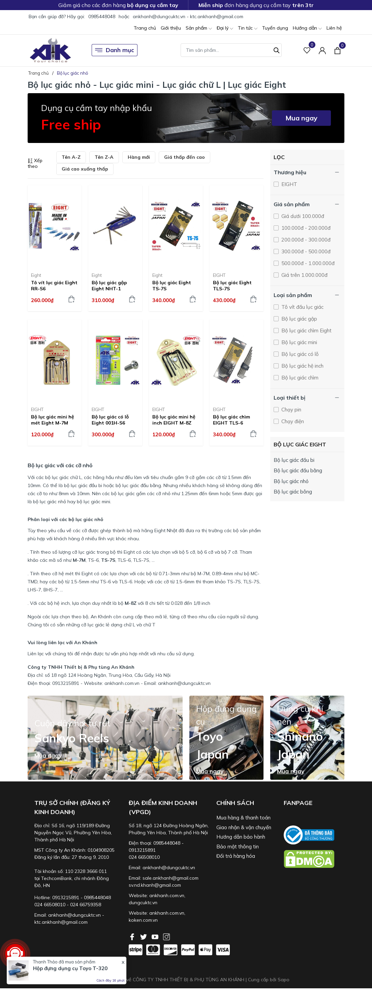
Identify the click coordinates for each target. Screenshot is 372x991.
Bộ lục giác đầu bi (294, 460)
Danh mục (114, 50)
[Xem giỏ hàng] (337, 50)
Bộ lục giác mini (298, 342)
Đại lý (225, 28)
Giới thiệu (171, 28)
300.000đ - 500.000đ (305, 251)
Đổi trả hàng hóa (235, 856)
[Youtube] (156, 936)
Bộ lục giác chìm (299, 377)
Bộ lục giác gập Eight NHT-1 (109, 286)
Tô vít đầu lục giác (301, 307)
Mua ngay (301, 118)
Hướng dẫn (307, 28)
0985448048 (101, 16)
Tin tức (247, 28)
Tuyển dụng (275, 28)
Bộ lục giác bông (293, 491)
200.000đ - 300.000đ (305, 239)
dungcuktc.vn (143, 903)
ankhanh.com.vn (166, 895)
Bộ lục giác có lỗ (299, 354)
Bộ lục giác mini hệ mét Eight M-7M (52, 420)
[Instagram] (166, 936)
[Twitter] (144, 936)
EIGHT (219, 275)
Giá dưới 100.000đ (302, 216)
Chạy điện (292, 421)
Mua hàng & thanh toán (243, 817)
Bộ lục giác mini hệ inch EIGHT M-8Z (173, 420)
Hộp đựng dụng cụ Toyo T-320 (70, 968)
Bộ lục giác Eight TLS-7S (232, 286)
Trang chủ (145, 28)
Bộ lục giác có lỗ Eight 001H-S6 (110, 420)
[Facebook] (133, 936)
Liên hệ (334, 28)
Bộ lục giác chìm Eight (306, 330)
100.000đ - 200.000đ (305, 228)
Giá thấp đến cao (184, 157)
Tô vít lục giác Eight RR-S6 (54, 286)
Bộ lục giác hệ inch (301, 366)
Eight (36, 275)
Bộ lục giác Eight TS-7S (171, 286)
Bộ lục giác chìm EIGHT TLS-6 (231, 420)
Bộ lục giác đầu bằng (298, 470)
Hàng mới (139, 157)
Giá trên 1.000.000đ (304, 275)
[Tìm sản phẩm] (231, 50)
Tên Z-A (104, 157)
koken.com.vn (143, 920)
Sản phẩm (199, 28)
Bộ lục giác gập (298, 319)
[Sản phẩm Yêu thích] (307, 50)
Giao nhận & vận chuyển (243, 827)
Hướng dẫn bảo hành (240, 837)
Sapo (283, 980)
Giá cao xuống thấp (85, 169)
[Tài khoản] (322, 50)
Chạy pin (290, 409)
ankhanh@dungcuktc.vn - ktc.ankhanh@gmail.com (188, 16)
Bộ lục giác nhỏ (291, 481)
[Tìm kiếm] (276, 49)
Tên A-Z (71, 157)
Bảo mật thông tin (237, 846)
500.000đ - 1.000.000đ (307, 263)
